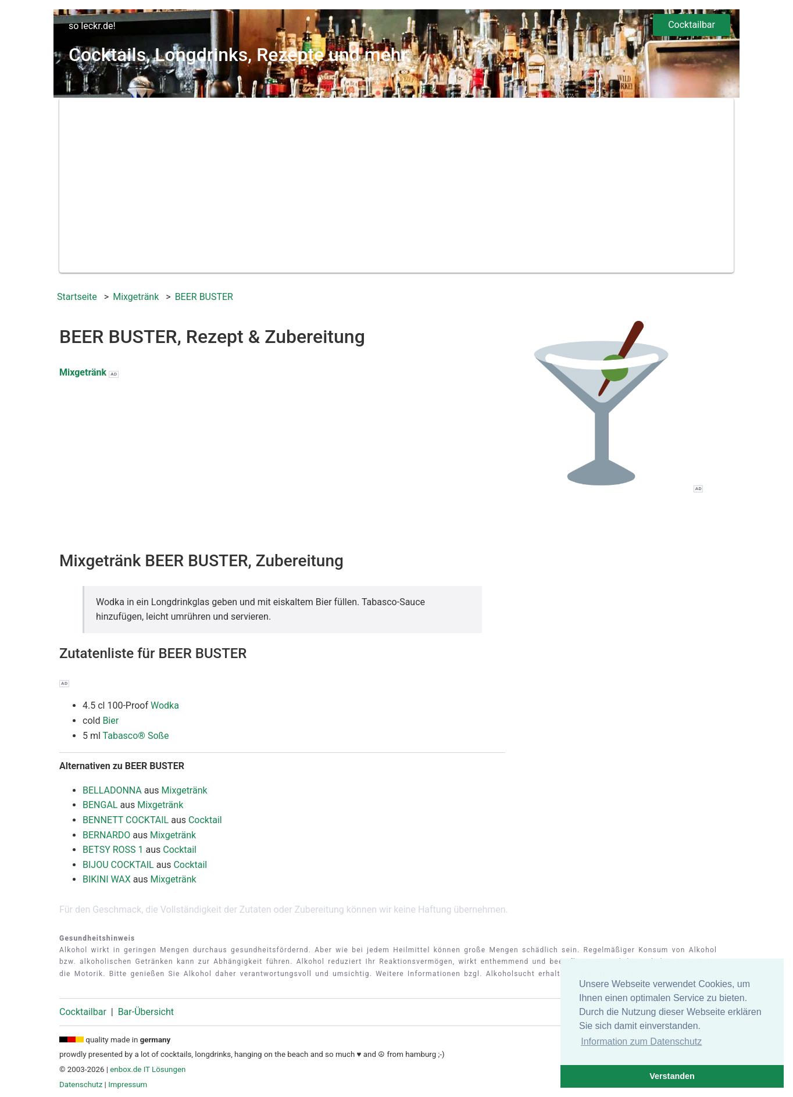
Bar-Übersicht (146, 1011)
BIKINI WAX (107, 879)
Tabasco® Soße (136, 735)
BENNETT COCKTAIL (126, 820)
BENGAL (100, 804)
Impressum (127, 1084)
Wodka (165, 705)
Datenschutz (80, 1084)
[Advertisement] (396, 185)
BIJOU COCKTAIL (118, 864)
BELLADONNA (112, 790)
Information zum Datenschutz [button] (641, 1041)
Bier (110, 720)
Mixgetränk (82, 372)
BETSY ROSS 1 (113, 849)
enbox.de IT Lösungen (147, 1069)
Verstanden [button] (672, 1076)
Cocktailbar (691, 24)
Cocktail (205, 820)
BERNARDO (106, 835)
